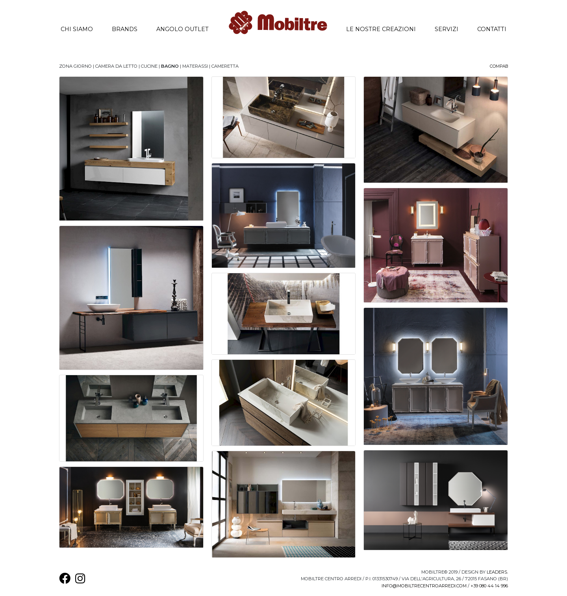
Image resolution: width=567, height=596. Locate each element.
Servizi (446, 29)
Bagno (170, 66)
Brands (124, 29)
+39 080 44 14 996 (489, 586)
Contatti (491, 29)
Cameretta (225, 66)
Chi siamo (81, 28)
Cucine (149, 66)
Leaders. (497, 572)
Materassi (195, 66)
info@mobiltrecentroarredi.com (424, 586)
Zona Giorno (75, 66)
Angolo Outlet (182, 29)
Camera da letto (116, 66)
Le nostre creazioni (385, 28)
